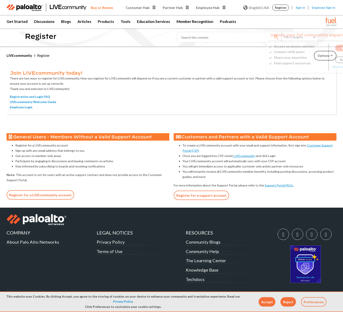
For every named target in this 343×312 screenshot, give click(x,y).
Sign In (300, 7)
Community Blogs (203, 242)
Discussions (44, 21)
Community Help (202, 251)
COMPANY (18, 233)
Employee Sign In (323, 7)
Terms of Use (109, 251)
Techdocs (195, 279)
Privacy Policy (123, 301)
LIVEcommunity (19, 55)
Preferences (314, 302)
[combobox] (229, 37)
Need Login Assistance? (316, 66)
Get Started (17, 21)
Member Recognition (195, 21)
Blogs (66, 21)
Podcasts (228, 21)
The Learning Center (206, 260)
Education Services (153, 21)
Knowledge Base (202, 269)
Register (281, 7)
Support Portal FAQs (279, 185)
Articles (84, 21)
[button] (267, 302)
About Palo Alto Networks (33, 242)
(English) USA (256, 7)
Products (106, 21)
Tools (125, 21)
